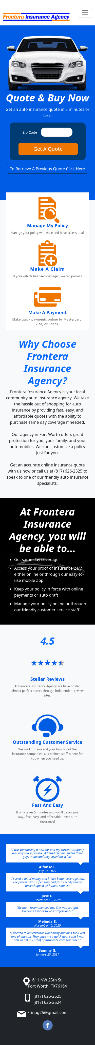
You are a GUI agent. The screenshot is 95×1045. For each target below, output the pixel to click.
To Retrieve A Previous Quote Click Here (47, 169)
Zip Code (30, 132)
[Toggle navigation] (85, 13)
